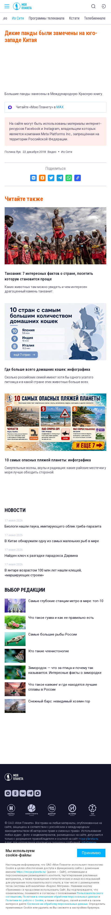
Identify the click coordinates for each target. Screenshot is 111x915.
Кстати (74, 18)
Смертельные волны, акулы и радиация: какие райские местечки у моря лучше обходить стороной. (55, 470)
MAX (60, 107)
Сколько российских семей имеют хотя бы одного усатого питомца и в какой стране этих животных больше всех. (49, 379)
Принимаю (91, 853)
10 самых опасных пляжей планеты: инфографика (48, 460)
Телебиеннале (94, 18)
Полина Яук (13, 152)
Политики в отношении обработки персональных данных (60, 896)
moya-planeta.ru (88, 838)
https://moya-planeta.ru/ (31, 871)
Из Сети (18, 18)
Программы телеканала (46, 18)
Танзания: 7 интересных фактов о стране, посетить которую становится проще (49, 276)
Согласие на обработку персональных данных (57, 903)
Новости (15, 510)
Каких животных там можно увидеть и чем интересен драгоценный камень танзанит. (46, 289)
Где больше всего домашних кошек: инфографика (47, 369)
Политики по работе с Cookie (24, 900)
